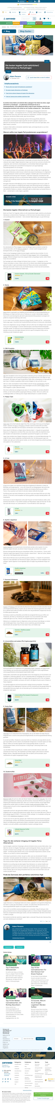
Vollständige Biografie (18, 938)
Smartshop (19, 947)
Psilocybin (42, 799)
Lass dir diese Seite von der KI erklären (38, 77)
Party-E (16, 425)
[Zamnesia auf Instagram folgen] (5, 1079)
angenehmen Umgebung (17, 816)
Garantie (36, 1084)
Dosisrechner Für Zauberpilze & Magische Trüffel (48, 1069)
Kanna (4, 312)
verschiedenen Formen (9, 255)
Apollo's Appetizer (7, 547)
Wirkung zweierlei (22, 249)
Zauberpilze (17, 1075)
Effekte (43, 385)
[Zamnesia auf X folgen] (10, 1079)
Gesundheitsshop (18, 1070)
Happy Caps (6, 424)
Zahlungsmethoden (38, 1067)
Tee (46, 810)
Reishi (32, 668)
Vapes (4, 385)
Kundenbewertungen (29, 1075)
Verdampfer (17, 1068)
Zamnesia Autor (28, 1081)
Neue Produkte (27, 1068)
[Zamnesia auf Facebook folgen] (3, 1079)
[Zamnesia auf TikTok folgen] (3, 1081)
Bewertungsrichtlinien (39, 1081)
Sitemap (26, 1087)
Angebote (16, 1081)
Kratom (19, 247)
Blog (26, 1066)
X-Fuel (5, 485)
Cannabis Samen (18, 1064)
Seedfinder (27, 1064)
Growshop (16, 1077)
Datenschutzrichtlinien (27, 1090)
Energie (37, 111)
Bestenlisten (8, 947)
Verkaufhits (27, 1070)
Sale (15, 1084)
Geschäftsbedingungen (39, 1073)
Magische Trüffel (7, 799)
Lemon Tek (16, 812)
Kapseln (34, 255)
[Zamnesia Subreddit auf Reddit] (5, 1081)
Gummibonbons (41, 383)
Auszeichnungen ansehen (40, 1056)
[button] (6, 77)
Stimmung (30, 111)
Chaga (44, 668)
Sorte (18, 250)
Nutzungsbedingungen (35, 1049)
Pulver (29, 255)
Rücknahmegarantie (39, 1079)
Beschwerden (37, 1086)
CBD (4, 375)
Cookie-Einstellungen (43, 1098)
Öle (35, 383)
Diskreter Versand (28, 1085)
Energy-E (22, 425)
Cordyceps (37, 668)
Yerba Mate (6, 733)
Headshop (17, 1066)
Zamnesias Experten (29, 1083)
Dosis (23, 250)
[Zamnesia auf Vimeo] (8, 1079)
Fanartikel (16, 1079)
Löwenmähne (27, 668)
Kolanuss (12, 607)
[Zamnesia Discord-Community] (8, 1081)
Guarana (5, 607)
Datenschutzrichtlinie (24, 1049)
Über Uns (26, 1073)
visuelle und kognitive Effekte (37, 804)
